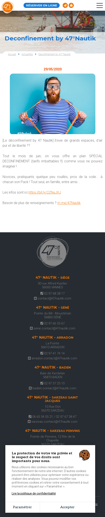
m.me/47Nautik (69, 203)
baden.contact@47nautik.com (52, 388)
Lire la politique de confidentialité (34, 493)
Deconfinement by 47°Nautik (54, 54)
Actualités (27, 54)
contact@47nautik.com (52, 298)
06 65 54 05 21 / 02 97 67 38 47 (52, 416)
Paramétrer (22, 507)
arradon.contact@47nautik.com (52, 358)
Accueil (12, 54)
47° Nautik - (52, 277)
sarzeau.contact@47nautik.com (52, 421)
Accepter (67, 507)
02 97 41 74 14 (52, 353)
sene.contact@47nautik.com (52, 328)
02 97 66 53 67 (52, 323)
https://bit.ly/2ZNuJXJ (44, 192)
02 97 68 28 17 (52, 293)
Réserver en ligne (41, 5)
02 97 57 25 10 (52, 383)
